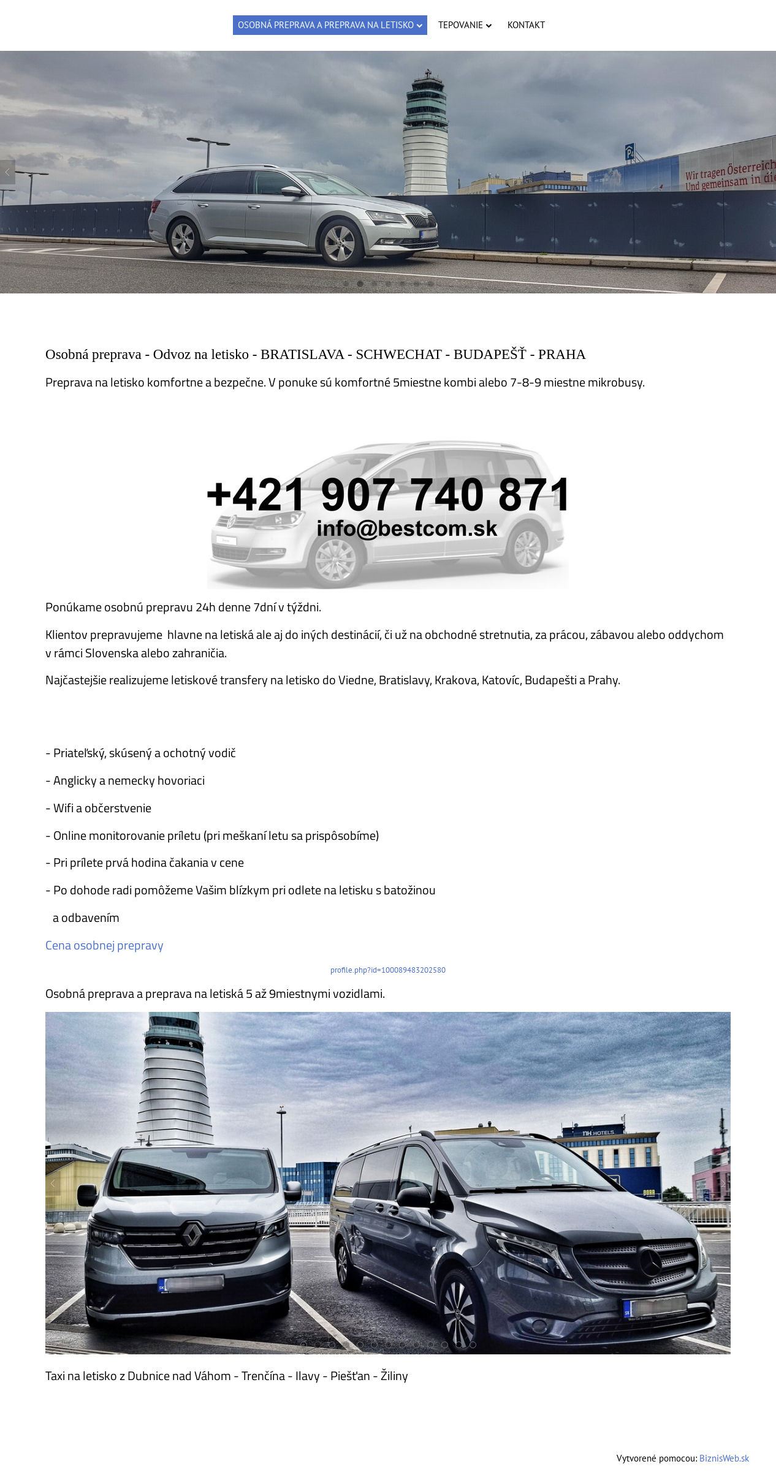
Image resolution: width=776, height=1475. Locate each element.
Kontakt (526, 25)
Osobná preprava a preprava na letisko (330, 25)
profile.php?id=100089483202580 (388, 970)
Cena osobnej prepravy (104, 945)
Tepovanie (465, 25)
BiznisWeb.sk (724, 1458)
